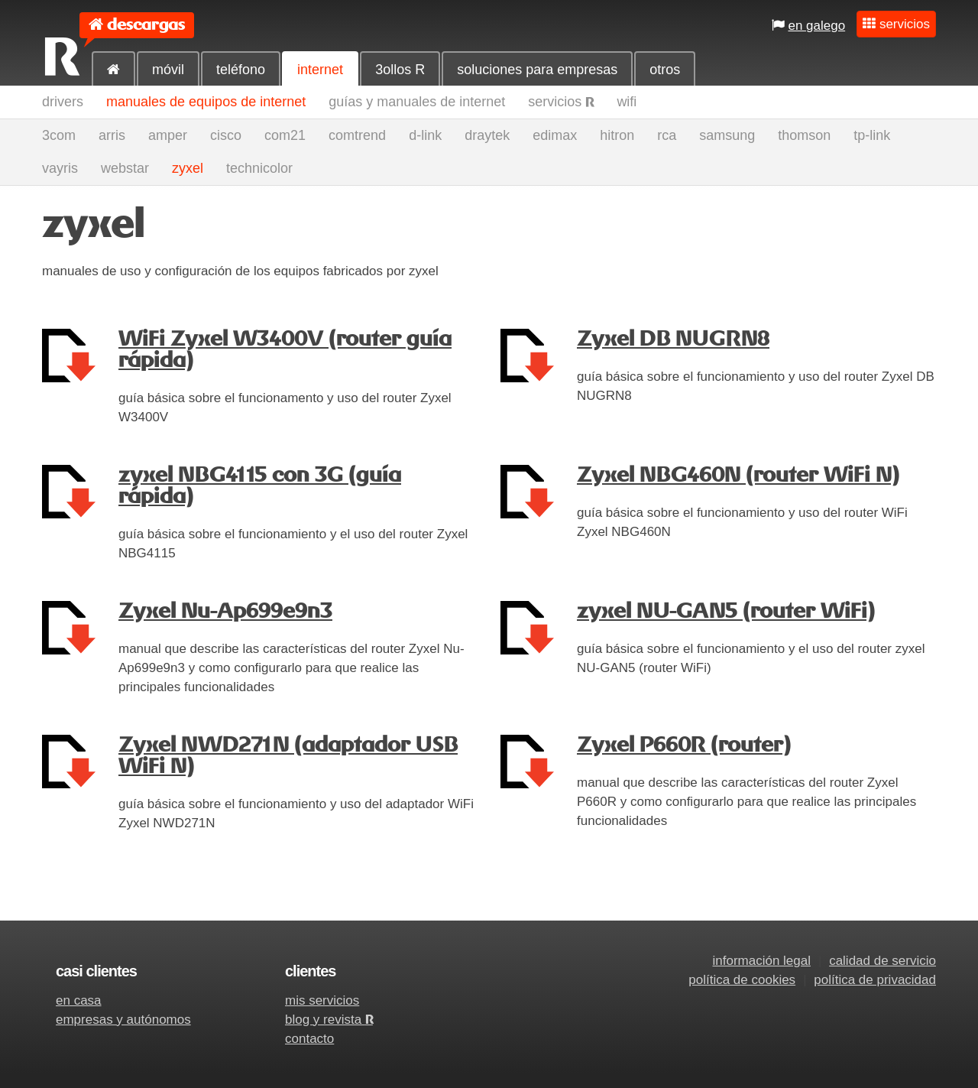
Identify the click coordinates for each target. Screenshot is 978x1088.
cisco (225, 135)
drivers (62, 101)
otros (664, 69)
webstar (125, 168)
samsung (727, 135)
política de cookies (741, 980)
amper (167, 135)
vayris (60, 168)
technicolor (259, 168)
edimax (555, 135)
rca (666, 135)
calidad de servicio (882, 960)
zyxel (187, 168)
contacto (309, 1038)
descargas (146, 25)
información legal (761, 960)
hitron (617, 135)
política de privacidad (875, 980)
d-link (425, 135)
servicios (561, 101)
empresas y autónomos (123, 1019)
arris (112, 135)
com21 (285, 135)
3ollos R (400, 69)
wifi (626, 101)
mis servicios (322, 1000)
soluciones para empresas (537, 69)
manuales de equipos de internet (206, 101)
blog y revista (329, 1019)
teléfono (240, 69)
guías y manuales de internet (417, 101)
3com (59, 135)
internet (320, 69)
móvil (168, 69)
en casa (79, 1000)
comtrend (357, 135)
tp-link (871, 135)
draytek (487, 135)
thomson (804, 135)
